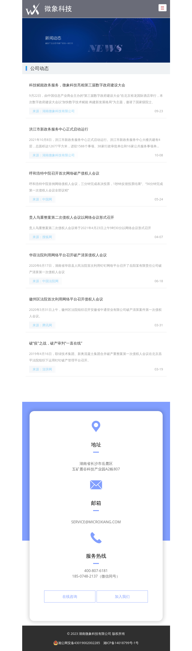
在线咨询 (69, 596)
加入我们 (122, 596)
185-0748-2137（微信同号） (96, 576)
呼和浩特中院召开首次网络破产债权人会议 (64, 173)
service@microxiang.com (96, 521)
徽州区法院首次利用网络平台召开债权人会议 (66, 299)
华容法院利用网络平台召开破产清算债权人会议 (68, 254)
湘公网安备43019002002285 (76, 643)
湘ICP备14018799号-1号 (121, 643)
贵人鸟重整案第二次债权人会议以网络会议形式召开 (71, 217)
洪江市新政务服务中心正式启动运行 (58, 129)
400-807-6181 (96, 570)
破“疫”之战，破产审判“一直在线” (55, 343)
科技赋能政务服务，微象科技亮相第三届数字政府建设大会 (77, 85)
